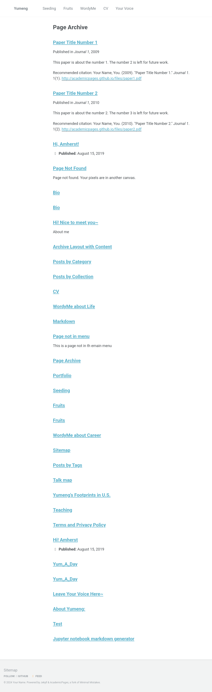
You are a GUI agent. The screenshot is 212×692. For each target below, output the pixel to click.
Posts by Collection (73, 276)
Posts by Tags (67, 465)
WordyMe (88, 8)
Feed (36, 676)
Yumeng (21, 8)
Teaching (62, 510)
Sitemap (61, 450)
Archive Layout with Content (82, 246)
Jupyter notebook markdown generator (93, 638)
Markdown (64, 321)
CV (106, 8)
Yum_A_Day (65, 564)
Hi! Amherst (65, 539)
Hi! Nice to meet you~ (75, 222)
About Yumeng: (69, 609)
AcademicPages (59, 682)
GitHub (22, 676)
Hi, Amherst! (66, 144)
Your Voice (125, 8)
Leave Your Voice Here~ (78, 594)
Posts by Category (72, 261)
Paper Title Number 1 (75, 42)
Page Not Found (70, 168)
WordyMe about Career (77, 435)
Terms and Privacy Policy (79, 525)
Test (57, 623)
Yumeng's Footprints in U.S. (82, 495)
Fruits (68, 8)
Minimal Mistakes (90, 682)
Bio (56, 192)
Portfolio (62, 375)
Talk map (62, 480)
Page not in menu (71, 336)
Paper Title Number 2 (75, 93)
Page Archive (67, 360)
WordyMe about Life (74, 306)
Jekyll (44, 682)
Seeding (49, 8)
